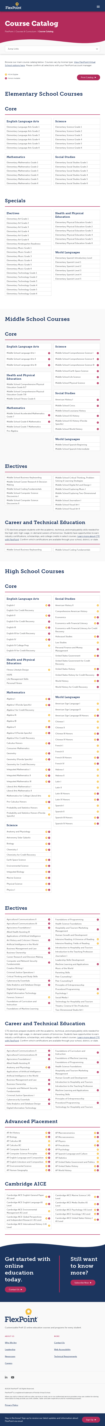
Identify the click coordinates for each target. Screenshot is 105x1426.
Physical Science (14, 884)
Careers (8, 1363)
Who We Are (11, 1342)
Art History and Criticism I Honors (23, 940)
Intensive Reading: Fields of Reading (72, 943)
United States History (65, 669)
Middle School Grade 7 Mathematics (24, 426)
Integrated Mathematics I (18, 769)
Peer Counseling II (64, 981)
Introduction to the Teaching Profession (74, 951)
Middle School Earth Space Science (71, 371)
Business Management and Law (22, 948)
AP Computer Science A (18, 1149)
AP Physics (60, 1141)
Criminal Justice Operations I (20, 972)
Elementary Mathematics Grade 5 (22, 179)
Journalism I (61, 956)
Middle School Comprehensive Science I (74, 353)
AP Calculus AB (14, 1141)
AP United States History (66, 1166)
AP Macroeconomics (65, 1133)
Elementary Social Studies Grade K (71, 183)
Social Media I (61, 997)
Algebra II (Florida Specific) (19, 733)
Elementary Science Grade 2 (68, 131)
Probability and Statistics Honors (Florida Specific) (26, 814)
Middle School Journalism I (68, 500)
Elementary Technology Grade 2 (22, 277)
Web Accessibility (62, 1349)
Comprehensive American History (71, 611)
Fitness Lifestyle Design (18, 670)
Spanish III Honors (63, 817)
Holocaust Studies (63, 636)
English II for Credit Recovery (20, 621)
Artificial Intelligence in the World (22, 944)
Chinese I (59, 721)
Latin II (58, 787)
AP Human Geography (17, 1170)
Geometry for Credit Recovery (21, 764)
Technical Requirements (65, 1356)
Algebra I (11, 699)
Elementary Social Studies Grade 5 (71, 179)
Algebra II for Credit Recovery (21, 738)
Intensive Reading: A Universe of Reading (74, 939)
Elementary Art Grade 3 (18, 227)
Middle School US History (67, 416)
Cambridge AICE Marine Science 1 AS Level (72, 1197)
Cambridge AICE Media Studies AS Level (71, 1204)
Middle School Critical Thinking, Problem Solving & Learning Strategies (74, 479)
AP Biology (12, 1137)
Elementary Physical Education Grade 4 (74, 235)
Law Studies (61, 642)
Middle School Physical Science (70, 383)
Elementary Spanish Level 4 (68, 274)
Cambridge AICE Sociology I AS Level (72, 1214)
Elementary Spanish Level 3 (68, 270)
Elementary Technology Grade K (22, 293)
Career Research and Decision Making (25, 957)
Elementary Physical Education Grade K (74, 243)
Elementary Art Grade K (18, 239)
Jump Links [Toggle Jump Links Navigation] (13, 49)
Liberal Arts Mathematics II (19, 790)
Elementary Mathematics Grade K (22, 183)
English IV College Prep (18, 645)
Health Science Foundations (68, 924)
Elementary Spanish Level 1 (68, 262)
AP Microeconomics (64, 1137)
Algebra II (11, 727)
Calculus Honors (14, 743)
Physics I (11, 890)
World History (61, 681)
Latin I (58, 781)
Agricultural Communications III (22, 923)
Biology (10, 843)
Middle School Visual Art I (67, 504)
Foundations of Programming (69, 919)
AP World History (63, 1170)
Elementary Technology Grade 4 (22, 285)
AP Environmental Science (19, 1166)
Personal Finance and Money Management (69, 649)
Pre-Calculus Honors (17, 802)
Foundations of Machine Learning (22, 1008)
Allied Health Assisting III (18, 932)
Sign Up (89, 1420)
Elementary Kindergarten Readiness (23, 244)
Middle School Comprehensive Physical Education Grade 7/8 (25, 393)
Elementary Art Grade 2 (18, 223)
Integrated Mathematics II (19, 775)
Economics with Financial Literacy (71, 623)
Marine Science (14, 878)
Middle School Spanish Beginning (71, 444)
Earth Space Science (16, 860)
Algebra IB (11, 721)
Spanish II (59, 811)
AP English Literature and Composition (25, 1162)
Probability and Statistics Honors (22, 808)
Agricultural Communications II (21, 919)
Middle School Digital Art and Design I (73, 485)
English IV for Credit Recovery (21, 650)
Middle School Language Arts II (21, 359)
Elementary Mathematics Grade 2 (22, 167)
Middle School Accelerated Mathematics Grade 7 (25, 415)
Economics (60, 617)
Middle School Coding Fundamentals (24, 489)
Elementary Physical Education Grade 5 (74, 239)
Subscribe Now (82, 1282)
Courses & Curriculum (26, 31)
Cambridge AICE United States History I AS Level (74, 1219)
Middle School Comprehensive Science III (74, 365)
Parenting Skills (62, 972)
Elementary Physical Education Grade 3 (74, 230)
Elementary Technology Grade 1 (22, 273)
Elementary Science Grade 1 (68, 127)
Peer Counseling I (63, 976)
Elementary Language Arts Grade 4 (23, 139)
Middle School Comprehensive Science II (74, 359)
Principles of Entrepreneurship (69, 985)
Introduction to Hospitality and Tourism (74, 947)
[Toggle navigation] (98, 6)
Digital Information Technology (21, 993)
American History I (64, 399)
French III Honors (63, 757)
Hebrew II (59, 775)
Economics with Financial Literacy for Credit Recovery (76, 630)
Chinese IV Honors (64, 739)
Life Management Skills (17, 679)
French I (59, 745)
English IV (11, 639)
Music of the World (64, 968)
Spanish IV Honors (64, 823)
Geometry (11, 753)
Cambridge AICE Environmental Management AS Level (22, 1211)
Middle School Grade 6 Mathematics (24, 421)
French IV (59, 763)
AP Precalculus (62, 1145)
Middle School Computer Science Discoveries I (22, 494)
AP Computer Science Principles (22, 1153)
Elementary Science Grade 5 (68, 143)
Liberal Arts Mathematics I (19, 786)
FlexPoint (9, 31)
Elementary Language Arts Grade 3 (23, 135)
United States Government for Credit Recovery (72, 662)
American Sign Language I (67, 703)
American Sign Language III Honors (72, 715)
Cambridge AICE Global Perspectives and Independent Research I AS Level (24, 1218)
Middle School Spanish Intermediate (72, 449)
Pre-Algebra (12, 431)
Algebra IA (11, 715)
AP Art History (13, 1133)
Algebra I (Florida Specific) (19, 705)
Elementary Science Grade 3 (68, 135)
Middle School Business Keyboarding (24, 477)
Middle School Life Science (68, 377)
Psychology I (61, 993)
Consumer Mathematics (18, 748)
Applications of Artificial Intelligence (24, 936)
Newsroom (10, 1356)
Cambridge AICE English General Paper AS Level (25, 1197)
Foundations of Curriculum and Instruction (22, 1003)
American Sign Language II (68, 709)
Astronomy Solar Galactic (19, 837)
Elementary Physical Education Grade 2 (74, 226)
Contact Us (14, 1289)
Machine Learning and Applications (72, 964)
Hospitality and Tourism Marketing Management (71, 929)
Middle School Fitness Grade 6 (21, 399)
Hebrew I (59, 769)
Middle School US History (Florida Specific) (71, 422)
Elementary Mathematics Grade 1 (22, 162)
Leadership (10, 1349)
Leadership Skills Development (69, 960)
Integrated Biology (15, 872)
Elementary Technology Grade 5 (22, 289)
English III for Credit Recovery (21, 633)
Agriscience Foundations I (19, 927)
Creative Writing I (15, 968)
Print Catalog (87, 77)
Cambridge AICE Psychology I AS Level (73, 1210)
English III (11, 627)
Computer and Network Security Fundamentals (22, 962)
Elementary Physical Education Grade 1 (73, 222)
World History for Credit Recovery (71, 687)
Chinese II (60, 727)
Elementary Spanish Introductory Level (73, 258)
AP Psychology (62, 1149)
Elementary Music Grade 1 (19, 248)
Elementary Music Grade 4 (19, 260)
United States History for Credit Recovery (74, 675)
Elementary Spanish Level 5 (68, 279)
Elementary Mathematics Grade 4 (22, 175)
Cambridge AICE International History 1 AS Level (27, 1225)
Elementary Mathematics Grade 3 (22, 171)
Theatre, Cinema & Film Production (72, 1006)
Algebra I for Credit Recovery (20, 710)
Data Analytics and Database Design (24, 985)
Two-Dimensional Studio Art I (69, 1010)
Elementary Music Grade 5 (19, 264)
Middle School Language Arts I (21, 353)
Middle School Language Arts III (21, 365)
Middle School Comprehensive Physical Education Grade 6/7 (25, 386)
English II (11, 615)
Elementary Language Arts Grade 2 (23, 131)
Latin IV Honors (62, 799)
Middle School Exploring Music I (70, 489)
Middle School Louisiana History (70, 411)
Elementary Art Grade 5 (18, 235)
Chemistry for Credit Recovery (21, 855)
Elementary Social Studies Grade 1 (71, 162)
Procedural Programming (67, 989)
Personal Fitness (14, 683)
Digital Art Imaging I (16, 989)
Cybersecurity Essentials (18, 981)
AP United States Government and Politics (75, 1162)
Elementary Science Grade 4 (68, 139)
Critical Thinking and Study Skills (22, 976)
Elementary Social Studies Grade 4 (71, 175)
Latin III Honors (62, 793)
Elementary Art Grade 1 (18, 219)
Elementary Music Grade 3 (19, 256)
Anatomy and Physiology (18, 831)
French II (59, 751)
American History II (64, 605)
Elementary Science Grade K (68, 148)
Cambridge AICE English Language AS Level (25, 1204)
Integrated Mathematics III (19, 781)
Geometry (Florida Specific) (20, 759)
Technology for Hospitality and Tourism (74, 1001)
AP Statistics (61, 1158)
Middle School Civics (65, 405)
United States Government (67, 656)
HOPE (9, 675)
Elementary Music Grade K (19, 268)
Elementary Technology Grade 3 (22, 281)
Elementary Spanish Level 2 (68, 266)
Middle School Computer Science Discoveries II (22, 502)
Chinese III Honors (64, 733)
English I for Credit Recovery (20, 610)
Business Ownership (16, 952)
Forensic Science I (15, 997)
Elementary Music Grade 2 (19, 252)
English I (11, 605)
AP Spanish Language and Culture (71, 1154)
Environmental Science (17, 866)
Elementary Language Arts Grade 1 (23, 127)
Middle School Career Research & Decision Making (27, 483)
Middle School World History (68, 429)
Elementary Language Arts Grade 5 (23, 143)
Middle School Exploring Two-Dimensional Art (75, 495)
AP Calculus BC (14, 1145)
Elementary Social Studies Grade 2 (71, 167)
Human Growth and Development (71, 935)
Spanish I (59, 805)
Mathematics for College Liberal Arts (24, 796)
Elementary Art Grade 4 (18, 231)
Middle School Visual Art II (67, 509)
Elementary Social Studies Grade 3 (71, 171)
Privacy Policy (11, 1405)
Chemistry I (12, 849)
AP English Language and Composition (25, 1157)
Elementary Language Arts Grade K (23, 148)
